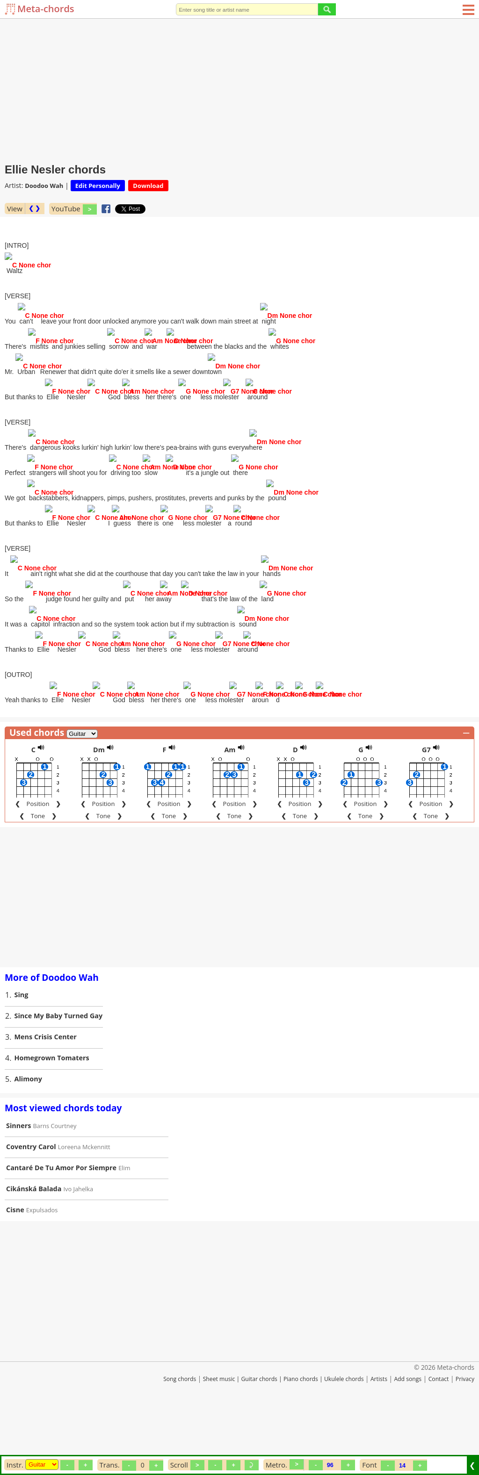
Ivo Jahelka (79, 1247)
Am (229, 807)
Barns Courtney (55, 1184)
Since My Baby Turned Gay (59, 1073)
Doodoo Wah (44, 185)
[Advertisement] (239, 88)
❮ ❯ (34, 208)
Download (148, 185)
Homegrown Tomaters (52, 1115)
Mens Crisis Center (46, 1094)
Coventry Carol (31, 1204)
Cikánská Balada (33, 1246)
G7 (426, 807)
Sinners (18, 1183)
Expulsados (42, 1268)
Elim (124, 1226)
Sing (22, 1052)
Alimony (28, 1136)
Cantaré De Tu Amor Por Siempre (61, 1225)
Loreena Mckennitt (84, 1205)
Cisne (15, 1267)
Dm (99, 807)
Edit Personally (97, 185)
